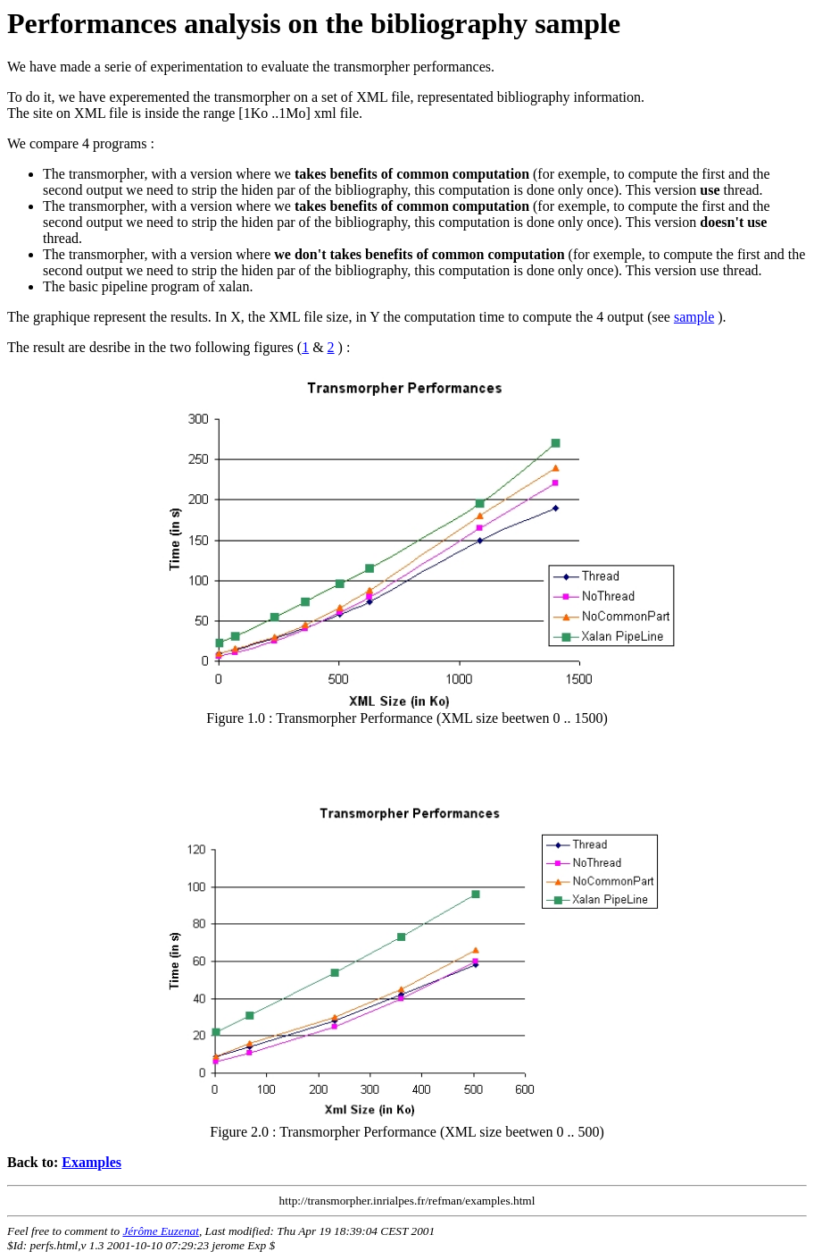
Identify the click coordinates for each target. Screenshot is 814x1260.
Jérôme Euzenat (160, 1231)
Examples (91, 1162)
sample (694, 316)
